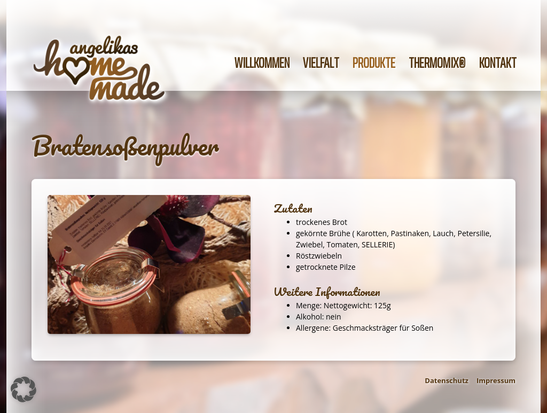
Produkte (374, 62)
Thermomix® (437, 62)
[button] (23, 389)
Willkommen (262, 62)
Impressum (495, 380)
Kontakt (498, 62)
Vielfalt (321, 62)
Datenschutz (446, 380)
